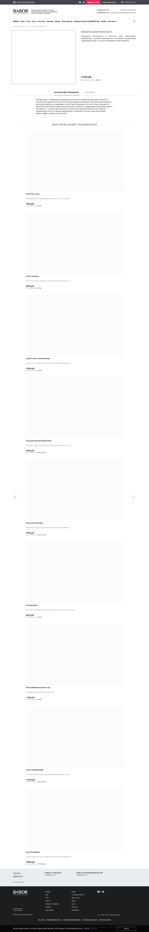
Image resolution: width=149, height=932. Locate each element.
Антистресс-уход (32, 194)
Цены (73, 904)
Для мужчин (67, 21)
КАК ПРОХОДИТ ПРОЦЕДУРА (66, 92)
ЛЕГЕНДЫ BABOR (31, 605)
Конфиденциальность (54, 920)
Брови (57, 21)
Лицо (22, 21)
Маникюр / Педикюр (52, 904)
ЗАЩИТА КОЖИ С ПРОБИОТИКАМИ (38, 359)
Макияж (50, 21)
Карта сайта (76, 898)
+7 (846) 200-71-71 (103, 10)
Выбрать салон (93, 2)
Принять (126, 928)
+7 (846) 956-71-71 (103, 13)
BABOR (16, 21)
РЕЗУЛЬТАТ (90, 92)
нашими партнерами (26, 914)
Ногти (34, 21)
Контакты (112, 21)
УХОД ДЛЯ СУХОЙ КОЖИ (34, 523)
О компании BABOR (78, 895)
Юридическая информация (71, 920)
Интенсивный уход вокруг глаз (38, 688)
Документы (75, 910)
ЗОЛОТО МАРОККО (33, 276)
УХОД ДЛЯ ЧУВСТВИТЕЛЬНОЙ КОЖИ (38, 441)
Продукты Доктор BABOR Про (87, 21)
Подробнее (93, 928)
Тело (28, 21)
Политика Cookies (105, 920)
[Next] (133, 497)
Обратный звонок (109, 2)
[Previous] (15, 497)
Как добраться (18, 882)
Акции (104, 21)
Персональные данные (89, 920)
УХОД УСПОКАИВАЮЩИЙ (34, 770)
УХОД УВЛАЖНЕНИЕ (33, 852)
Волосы (42, 21)
